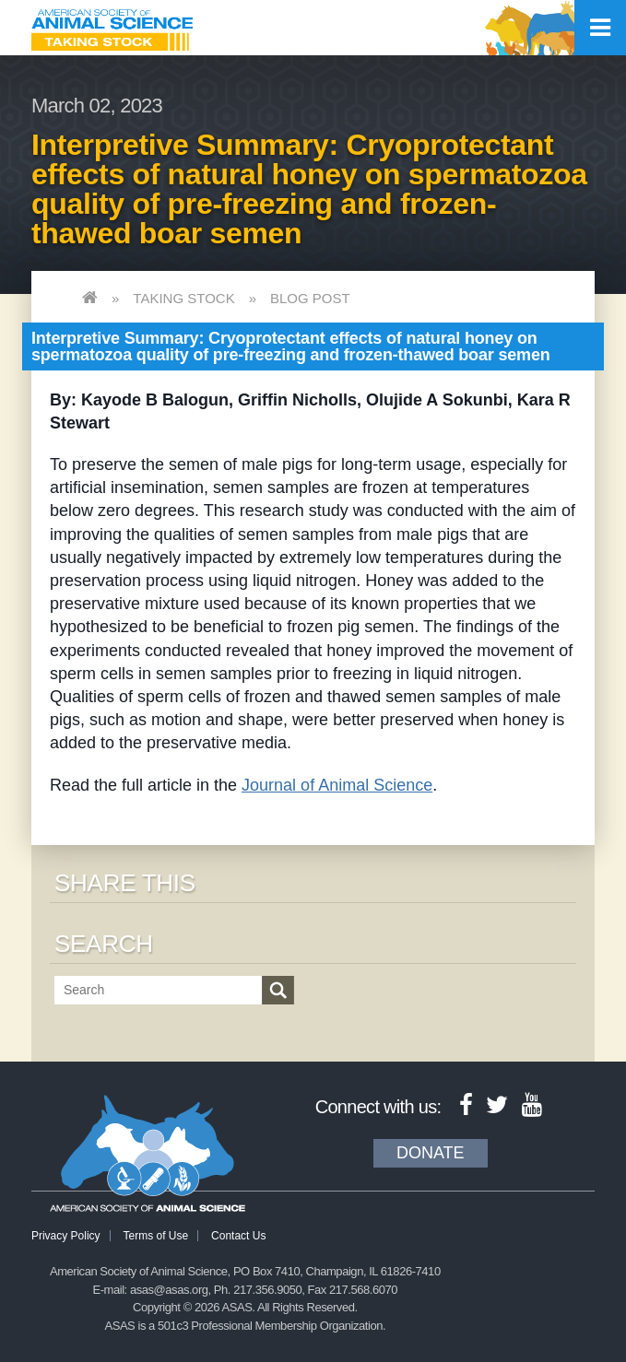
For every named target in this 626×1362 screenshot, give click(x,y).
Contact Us (238, 1235)
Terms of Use (156, 1235)
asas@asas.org (169, 1290)
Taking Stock (183, 298)
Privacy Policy (65, 1235)
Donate (430, 1153)
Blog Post (310, 298)
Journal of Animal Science (337, 785)
